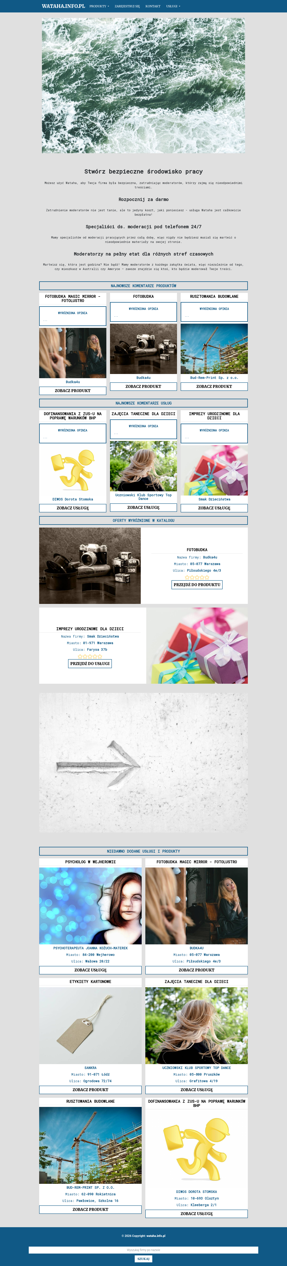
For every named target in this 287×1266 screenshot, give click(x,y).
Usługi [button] (172, 6)
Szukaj (143, 1259)
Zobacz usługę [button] (73, 508)
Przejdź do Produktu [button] (197, 584)
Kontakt (153, 6)
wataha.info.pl (63, 6)
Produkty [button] (98, 6)
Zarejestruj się (127, 6)
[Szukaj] (143, 1250)
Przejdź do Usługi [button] (90, 663)
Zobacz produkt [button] (73, 390)
